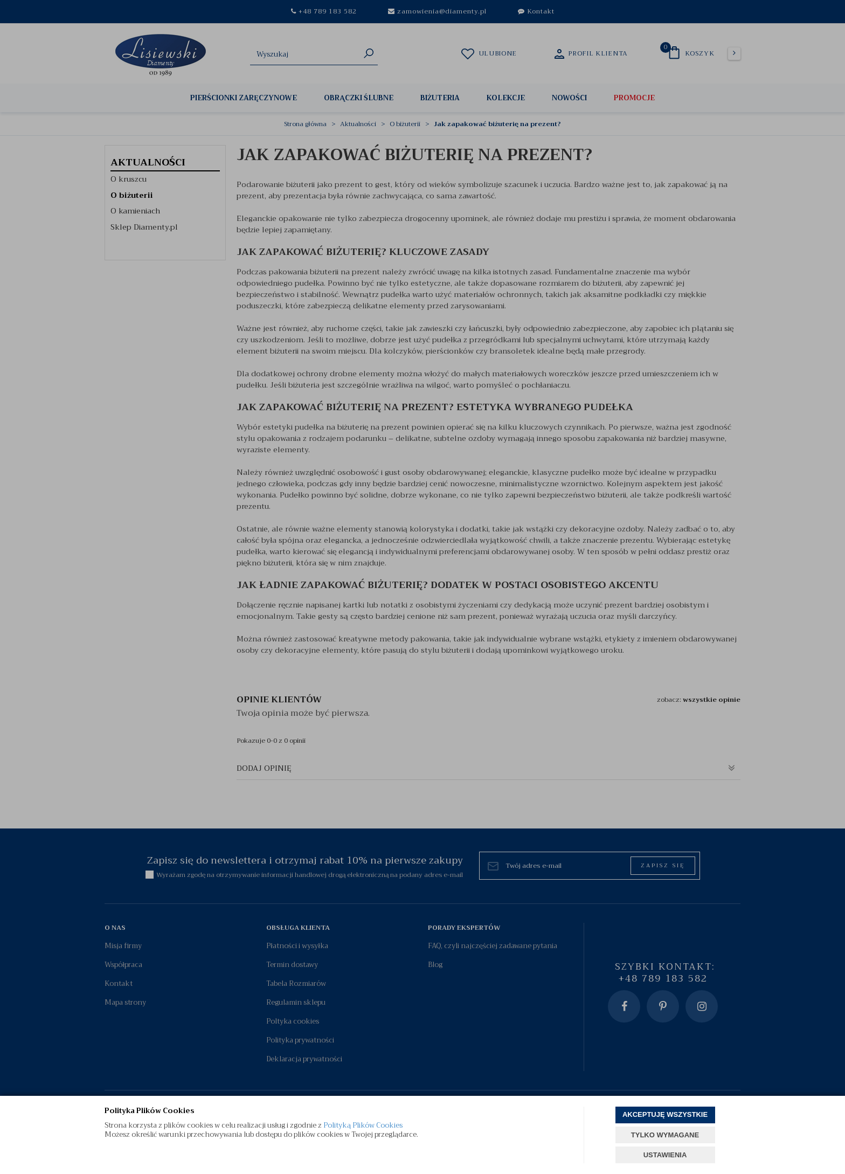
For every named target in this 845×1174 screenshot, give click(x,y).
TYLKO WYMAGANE (665, 1135)
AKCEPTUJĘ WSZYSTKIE (665, 1114)
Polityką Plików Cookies (363, 1125)
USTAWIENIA (665, 1155)
